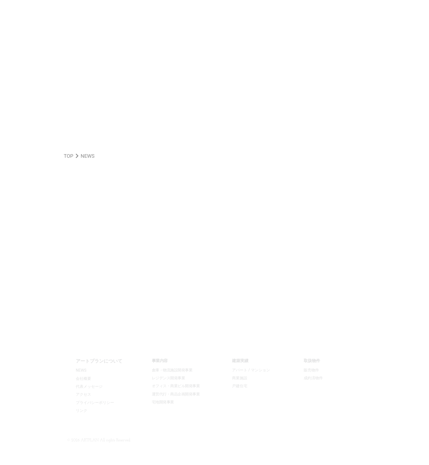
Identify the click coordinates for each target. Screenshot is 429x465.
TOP (68, 156)
